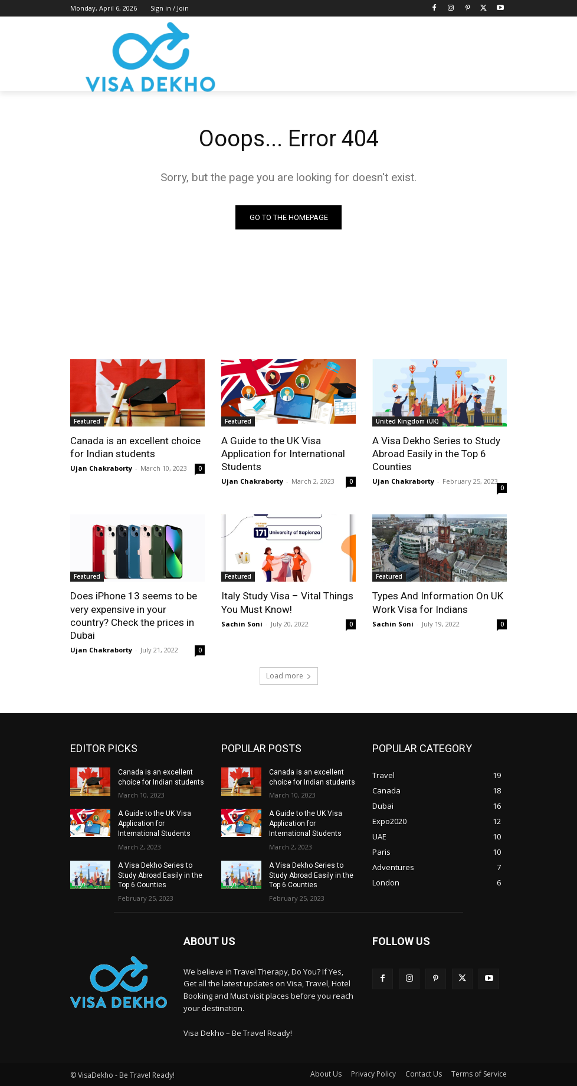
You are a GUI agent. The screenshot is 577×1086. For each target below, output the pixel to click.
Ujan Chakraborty (101, 468)
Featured (87, 421)
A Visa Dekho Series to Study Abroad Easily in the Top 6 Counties (436, 454)
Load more (289, 676)
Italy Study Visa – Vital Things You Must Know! (287, 602)
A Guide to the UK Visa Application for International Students (283, 454)
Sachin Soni (242, 623)
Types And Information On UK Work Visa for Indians (437, 602)
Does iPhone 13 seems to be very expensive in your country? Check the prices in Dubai (133, 615)
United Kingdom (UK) (407, 421)
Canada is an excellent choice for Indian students (135, 447)
